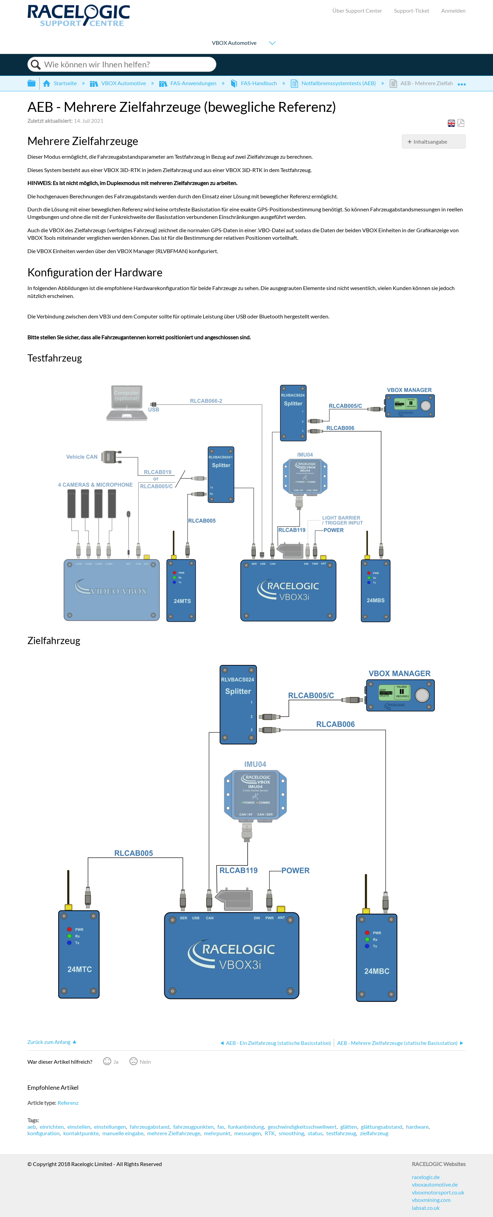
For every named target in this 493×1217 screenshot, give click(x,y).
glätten (348, 1126)
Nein (145, 1061)
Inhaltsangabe (430, 141)
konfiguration (43, 1133)
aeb (31, 1126)
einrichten (52, 1126)
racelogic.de (426, 1177)
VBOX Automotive (234, 43)
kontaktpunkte (81, 1133)
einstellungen (110, 1126)
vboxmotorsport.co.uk (438, 1192)
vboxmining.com (431, 1199)
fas (220, 1126)
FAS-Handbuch (254, 83)
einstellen (78, 1126)
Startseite (60, 83)
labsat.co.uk (426, 1207)
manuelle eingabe (122, 1133)
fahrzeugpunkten (193, 1126)
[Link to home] (78, 24)
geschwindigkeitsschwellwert (302, 1126)
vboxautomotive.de (435, 1184)
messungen (247, 1133)
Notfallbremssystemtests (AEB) (333, 83)
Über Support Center (357, 10)
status (315, 1133)
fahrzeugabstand (149, 1126)
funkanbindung (246, 1126)
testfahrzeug (341, 1133)
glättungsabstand (381, 1126)
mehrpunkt (217, 1133)
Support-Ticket (411, 10)
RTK (270, 1133)
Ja (115, 1061)
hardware (417, 1126)
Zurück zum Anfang (49, 1042)
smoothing (291, 1133)
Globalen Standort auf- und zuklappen (461, 81)
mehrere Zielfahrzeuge (173, 1133)
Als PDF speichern (460, 123)
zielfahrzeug (374, 1133)
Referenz (68, 1102)
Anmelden (453, 10)
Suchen (36, 64)
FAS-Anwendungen (188, 83)
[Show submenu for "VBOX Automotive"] (272, 44)
